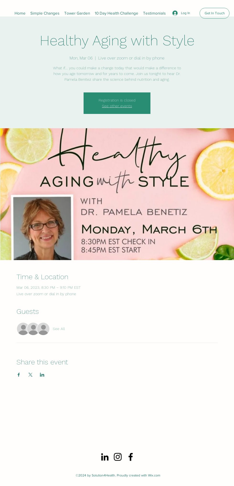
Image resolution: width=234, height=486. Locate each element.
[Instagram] (117, 457)
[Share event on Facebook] (18, 375)
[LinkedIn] (105, 457)
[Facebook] (130, 457)
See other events (117, 106)
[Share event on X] (30, 375)
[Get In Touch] (214, 13)
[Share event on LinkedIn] (42, 375)
